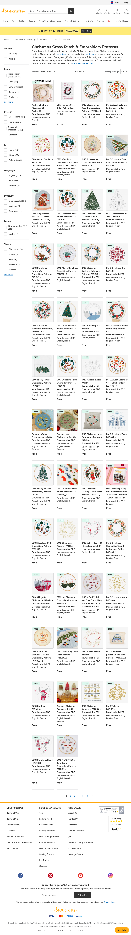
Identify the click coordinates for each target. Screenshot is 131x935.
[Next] (92, 796)
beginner (90, 54)
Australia (81, 931)
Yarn (13, 21)
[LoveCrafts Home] (65, 909)
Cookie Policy (74, 848)
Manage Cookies (76, 854)
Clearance (44, 866)
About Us (72, 812)
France (88, 931)
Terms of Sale (13, 818)
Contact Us (73, 818)
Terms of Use (13, 812)
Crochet (32, 21)
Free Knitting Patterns (49, 836)
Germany (73, 931)
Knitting (22, 21)
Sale (109, 21)
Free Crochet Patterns (49, 848)
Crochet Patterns (47, 842)
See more (8, 102)
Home (5, 21)
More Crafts (88, 21)
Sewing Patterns (46, 854)
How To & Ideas (121, 21)
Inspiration (44, 860)
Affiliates (72, 824)
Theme (54, 39)
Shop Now (87, 31)
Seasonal (100, 21)
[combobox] (48, 11)
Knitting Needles (46, 818)
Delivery (11, 830)
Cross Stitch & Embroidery (50, 21)
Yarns (41, 812)
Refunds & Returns (15, 836)
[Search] (71, 11)
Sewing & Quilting (72, 21)
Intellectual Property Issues (19, 842)
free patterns (61, 54)
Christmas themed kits (82, 63)
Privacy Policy (13, 824)
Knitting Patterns (47, 830)
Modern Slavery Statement (80, 842)
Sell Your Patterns (76, 830)
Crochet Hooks (46, 824)
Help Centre (12, 848)
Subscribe (82, 895)
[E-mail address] (57, 895)
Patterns (43, 39)
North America (63, 931)
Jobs (70, 836)
